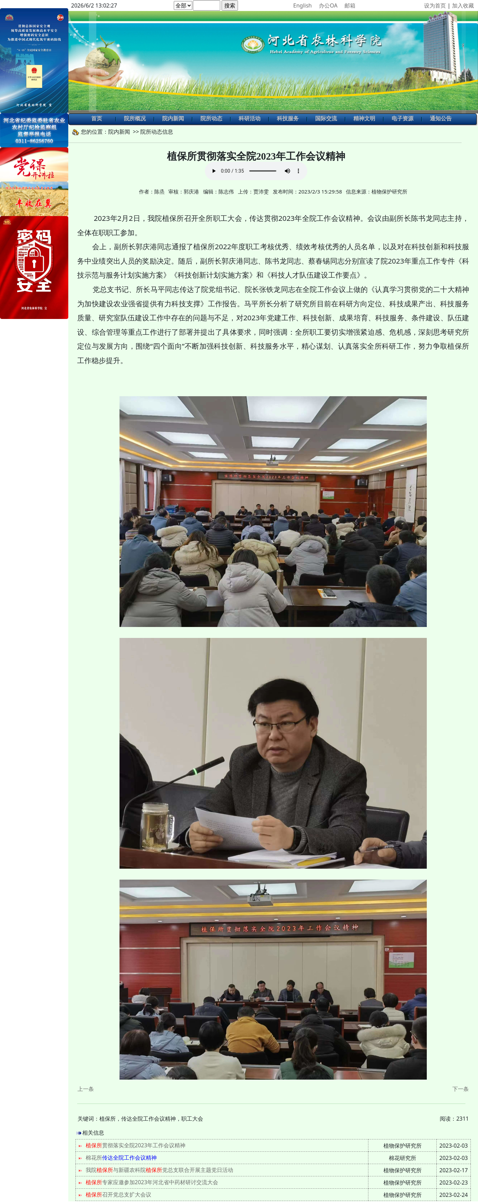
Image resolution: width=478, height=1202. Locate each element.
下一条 (460, 1089)
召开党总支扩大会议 (118, 1194)
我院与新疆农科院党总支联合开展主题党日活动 (159, 1170)
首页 (96, 119)
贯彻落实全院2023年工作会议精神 (136, 1145)
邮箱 (350, 5)
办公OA (328, 5)
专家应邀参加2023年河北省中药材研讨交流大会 (152, 1182)
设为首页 (435, 5)
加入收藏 (463, 5)
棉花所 (121, 1157)
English (302, 5)
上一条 (86, 1089)
